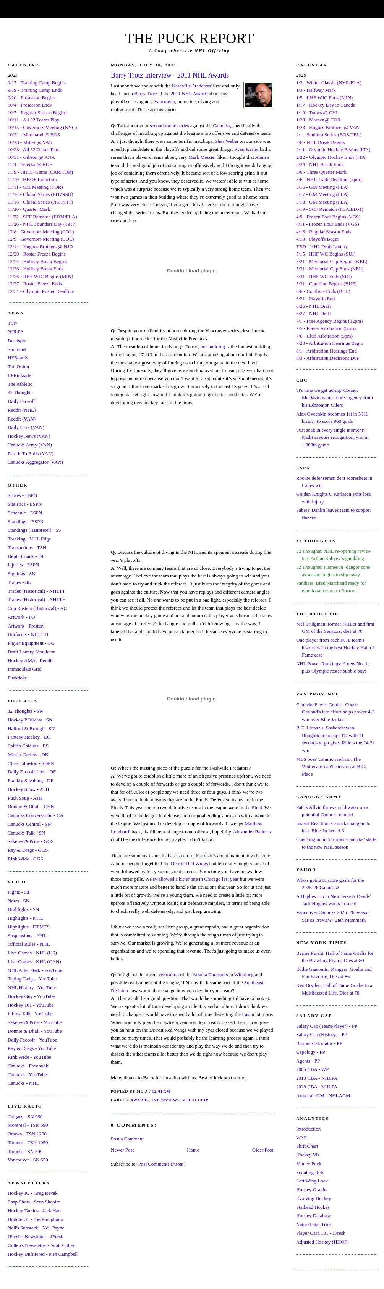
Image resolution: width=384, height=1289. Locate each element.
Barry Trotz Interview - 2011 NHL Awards (170, 75)
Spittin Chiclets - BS (28, 746)
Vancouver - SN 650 (28, 1160)
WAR (301, 1137)
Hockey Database (313, 1215)
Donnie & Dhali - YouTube (35, 1031)
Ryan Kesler (246, 149)
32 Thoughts (20, 392)
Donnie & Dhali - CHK (31, 806)
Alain (260, 157)
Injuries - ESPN (23, 565)
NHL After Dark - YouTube (35, 970)
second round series (169, 125)
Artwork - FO (21, 617)
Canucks (221, 125)
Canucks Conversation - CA (35, 815)
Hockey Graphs (311, 1189)
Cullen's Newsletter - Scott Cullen (41, 1245)
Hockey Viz (307, 1155)
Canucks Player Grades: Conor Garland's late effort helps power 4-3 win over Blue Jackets (335, 712)
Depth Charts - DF (26, 556)
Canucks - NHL (23, 1083)
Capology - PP (310, 1052)
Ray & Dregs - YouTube (32, 1048)
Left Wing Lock (312, 1181)
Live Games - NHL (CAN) (34, 961)
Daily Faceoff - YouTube (32, 1040)
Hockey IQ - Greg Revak (33, 1193)
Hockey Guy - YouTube (31, 996)
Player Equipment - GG (31, 643)
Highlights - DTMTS (29, 927)
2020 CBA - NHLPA (316, 1087)
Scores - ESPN (22, 495)
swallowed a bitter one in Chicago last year (195, 879)
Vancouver (164, 101)
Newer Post (122, 1150)
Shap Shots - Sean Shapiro (34, 1202)
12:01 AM (161, 1091)
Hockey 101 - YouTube (31, 1005)
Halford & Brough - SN (31, 728)
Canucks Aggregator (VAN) (35, 462)
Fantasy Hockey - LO (29, 737)
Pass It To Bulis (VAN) (30, 453)
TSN (12, 323)
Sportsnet (17, 349)
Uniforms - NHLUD (28, 634)
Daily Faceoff (21, 401)
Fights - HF (19, 892)
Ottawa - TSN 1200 (27, 1134)
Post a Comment (127, 1139)
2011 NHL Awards (189, 93)
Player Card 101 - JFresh (320, 1233)
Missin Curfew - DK (28, 754)
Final (257, 807)
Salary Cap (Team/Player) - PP (326, 1026)
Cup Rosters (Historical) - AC (37, 608)
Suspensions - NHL (27, 935)
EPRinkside (19, 375)
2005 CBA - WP (312, 1069)
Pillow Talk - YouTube (30, 1013)
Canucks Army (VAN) (30, 445)
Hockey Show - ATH (28, 789)
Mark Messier (202, 157)
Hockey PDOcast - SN (30, 720)
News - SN (18, 901)
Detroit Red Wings (189, 863)
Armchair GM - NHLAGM (323, 1095)
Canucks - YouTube (27, 1074)
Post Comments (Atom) (162, 1164)
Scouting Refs (310, 1172)
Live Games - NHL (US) (32, 953)
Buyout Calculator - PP (319, 1043)
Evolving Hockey (313, 1198)
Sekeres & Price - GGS (31, 841)
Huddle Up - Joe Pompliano (35, 1219)
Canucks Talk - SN (26, 833)
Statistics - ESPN (25, 504)
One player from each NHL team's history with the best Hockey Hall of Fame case (335, 647)
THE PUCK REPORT (189, 38)
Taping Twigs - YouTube (32, 979)
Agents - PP (308, 1061)
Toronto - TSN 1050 (28, 1142)
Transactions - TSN (27, 547)
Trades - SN (19, 582)
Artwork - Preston (26, 626)
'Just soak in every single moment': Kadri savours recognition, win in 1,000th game (332, 437)
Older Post (262, 1150)
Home (193, 1150)
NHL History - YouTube (32, 987)
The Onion (18, 366)
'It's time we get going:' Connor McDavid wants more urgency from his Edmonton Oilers (334, 397)
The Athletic (20, 384)
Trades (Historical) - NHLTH (37, 599)
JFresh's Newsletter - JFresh (35, 1236)
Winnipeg (244, 974)
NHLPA (16, 332)
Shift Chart (307, 1146)
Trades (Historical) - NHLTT (36, 591)
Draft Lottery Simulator (31, 652)
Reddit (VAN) (22, 419)
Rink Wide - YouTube (29, 1057)
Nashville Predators (191, 86)
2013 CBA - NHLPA (316, 1078)
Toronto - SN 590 (25, 1151)
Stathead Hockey (313, 1207)
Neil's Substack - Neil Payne (36, 1228)
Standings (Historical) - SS (34, 530)
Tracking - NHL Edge (29, 539)
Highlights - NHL (25, 918)
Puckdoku (18, 678)
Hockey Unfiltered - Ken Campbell (43, 1254)
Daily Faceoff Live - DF (32, 772)
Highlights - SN (23, 909)
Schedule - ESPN (25, 513)
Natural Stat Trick (314, 1224)
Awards (140, 1100)
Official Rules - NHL (29, 944)
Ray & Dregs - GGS (28, 850)
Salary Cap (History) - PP (321, 1034)
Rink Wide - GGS (25, 859)
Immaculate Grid (24, 669)
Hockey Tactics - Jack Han (34, 1210)
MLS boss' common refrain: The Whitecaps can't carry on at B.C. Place (331, 766)
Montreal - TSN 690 (28, 1125)
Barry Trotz (145, 93)
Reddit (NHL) (22, 410)
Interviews (166, 1100)
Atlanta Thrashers (210, 974)
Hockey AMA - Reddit (30, 660)
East (246, 1014)
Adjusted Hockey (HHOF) (322, 1242)
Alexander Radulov (252, 832)
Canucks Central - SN (29, 824)
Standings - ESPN (26, 521)
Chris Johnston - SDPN (31, 763)
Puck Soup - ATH (25, 798)
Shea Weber (226, 141)
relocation (169, 974)
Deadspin (17, 340)
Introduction (308, 1129)
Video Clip (195, 1100)
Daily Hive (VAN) (26, 427)
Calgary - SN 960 (25, 1116)
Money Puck (308, 1163)
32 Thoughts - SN (25, 711)
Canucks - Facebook (28, 1066)
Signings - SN (22, 573)
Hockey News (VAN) (29, 436)
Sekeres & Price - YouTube (35, 1022)
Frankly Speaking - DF (30, 780)
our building (213, 346)
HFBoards (18, 358)
